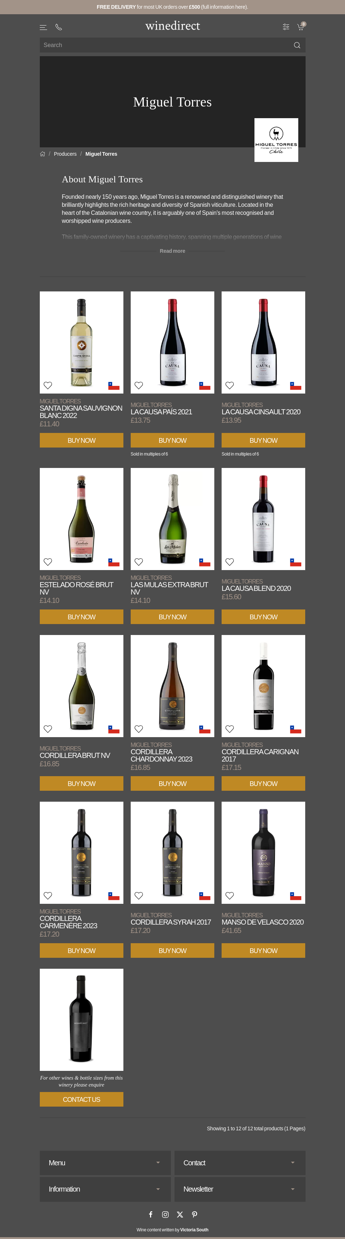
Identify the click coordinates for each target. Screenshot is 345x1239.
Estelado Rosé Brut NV (76, 585)
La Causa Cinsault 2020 (261, 408)
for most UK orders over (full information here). (172, 7)
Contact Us (81, 1099)
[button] (44, 27)
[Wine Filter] (286, 27)
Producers (65, 154)
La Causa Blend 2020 (256, 585)
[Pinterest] (194, 1214)
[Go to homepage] (172, 25)
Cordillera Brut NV (75, 752)
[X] (180, 1214)
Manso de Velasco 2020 (262, 919)
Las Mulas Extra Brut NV (169, 585)
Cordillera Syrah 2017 (171, 919)
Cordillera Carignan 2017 (260, 752)
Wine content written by (172, 1229)
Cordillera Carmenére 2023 (68, 919)
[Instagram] (165, 1214)
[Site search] (173, 45)
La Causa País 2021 (161, 408)
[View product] (81, 342)
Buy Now (81, 440)
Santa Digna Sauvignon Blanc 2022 (81, 408)
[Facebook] (150, 1214)
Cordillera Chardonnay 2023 (161, 752)
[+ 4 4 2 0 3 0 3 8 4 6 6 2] (58, 27)
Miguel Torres (101, 154)
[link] (301, 27)
